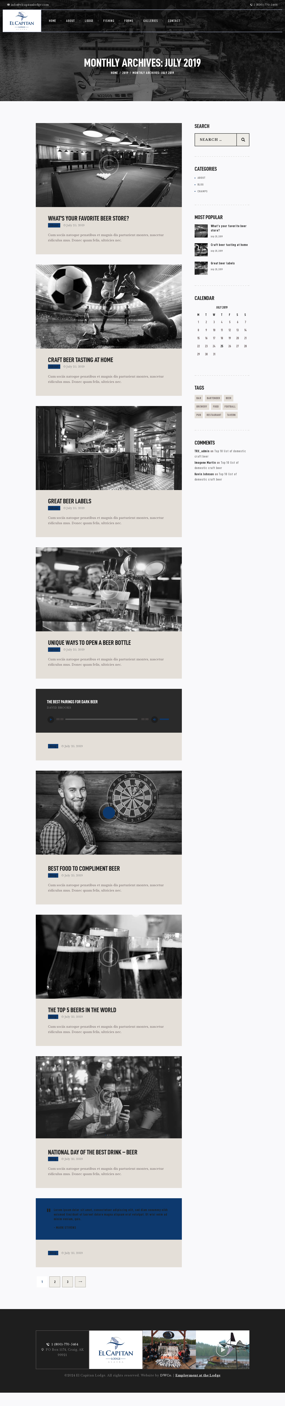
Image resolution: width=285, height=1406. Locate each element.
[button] (105, 1147)
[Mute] (154, 729)
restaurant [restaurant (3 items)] (206, 425)
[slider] (101, 729)
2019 (125, 72)
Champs (203, 193)
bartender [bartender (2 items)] (218, 400)
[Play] (50, 729)
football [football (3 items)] (204, 417)
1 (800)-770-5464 (64, 1357)
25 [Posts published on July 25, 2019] (222, 348)
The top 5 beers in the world (82, 1022)
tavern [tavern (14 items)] (227, 425)
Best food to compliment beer (84, 878)
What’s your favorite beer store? (88, 220)
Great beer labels (69, 508)
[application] (108, 729)
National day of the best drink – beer (92, 1164)
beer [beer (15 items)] (237, 400)
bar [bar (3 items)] (200, 400)
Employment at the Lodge (198, 1388)
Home (114, 72)
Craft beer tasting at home (80, 364)
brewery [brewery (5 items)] (204, 409)
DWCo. (166, 1388)
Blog (53, 756)
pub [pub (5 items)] (221, 417)
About (54, 227)
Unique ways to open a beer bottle (89, 652)
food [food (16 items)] (221, 409)
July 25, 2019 (75, 227)
